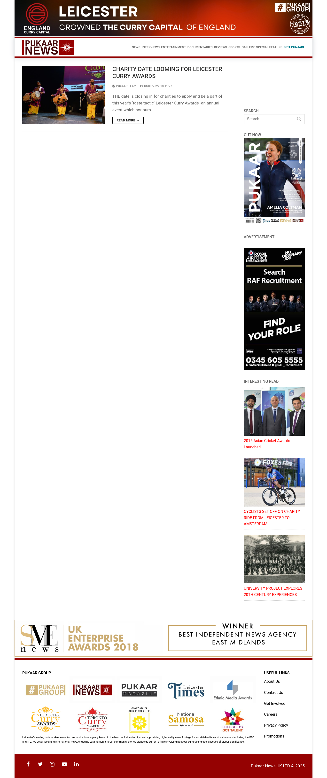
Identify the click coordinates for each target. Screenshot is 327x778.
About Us (272, 681)
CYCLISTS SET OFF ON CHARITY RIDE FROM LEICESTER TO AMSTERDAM (272, 517)
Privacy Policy (276, 725)
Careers (270, 714)
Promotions (274, 736)
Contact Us (273, 692)
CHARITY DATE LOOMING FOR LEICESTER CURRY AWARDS (167, 72)
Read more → (128, 120)
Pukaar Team (124, 86)
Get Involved (274, 703)
